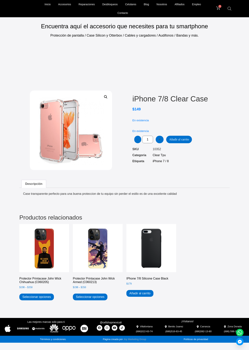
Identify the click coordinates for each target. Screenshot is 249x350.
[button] (105, 97)
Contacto (123, 12)
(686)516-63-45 (173, 331)
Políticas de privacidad (196, 339)
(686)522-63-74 (144, 331)
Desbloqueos (110, 4)
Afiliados (180, 4)
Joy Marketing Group (135, 339)
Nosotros (162, 4)
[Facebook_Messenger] (240, 341)
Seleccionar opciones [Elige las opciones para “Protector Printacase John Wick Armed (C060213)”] (90, 296)
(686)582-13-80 (203, 331)
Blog (146, 4)
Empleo (196, 4)
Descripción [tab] (33, 183)
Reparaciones (86, 4)
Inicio (48, 4)
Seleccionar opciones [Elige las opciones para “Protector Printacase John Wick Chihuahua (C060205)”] (36, 296)
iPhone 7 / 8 (161, 161)
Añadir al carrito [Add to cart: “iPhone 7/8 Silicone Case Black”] (139, 293)
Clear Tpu (159, 155)
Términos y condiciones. (53, 339)
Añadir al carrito (179, 139)
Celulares (130, 4)
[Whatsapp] (240, 332)
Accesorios (64, 4)
